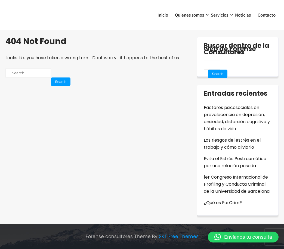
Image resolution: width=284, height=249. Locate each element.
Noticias (243, 15)
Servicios (219, 15)
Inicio (163, 15)
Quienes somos (189, 15)
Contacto (267, 15)
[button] (243, 237)
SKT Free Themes (179, 236)
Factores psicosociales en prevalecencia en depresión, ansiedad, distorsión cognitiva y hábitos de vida (237, 118)
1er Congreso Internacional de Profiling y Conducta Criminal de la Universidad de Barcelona (237, 184)
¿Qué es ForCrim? (223, 203)
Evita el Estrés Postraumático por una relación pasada (235, 162)
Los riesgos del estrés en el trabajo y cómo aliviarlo (232, 143)
